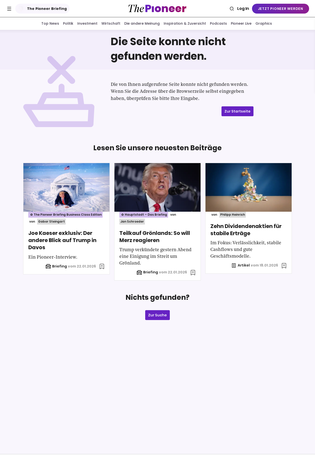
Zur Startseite (237, 112)
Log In (243, 8)
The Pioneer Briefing (41, 8)
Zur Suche (157, 316)
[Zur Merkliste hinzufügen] (102, 267)
